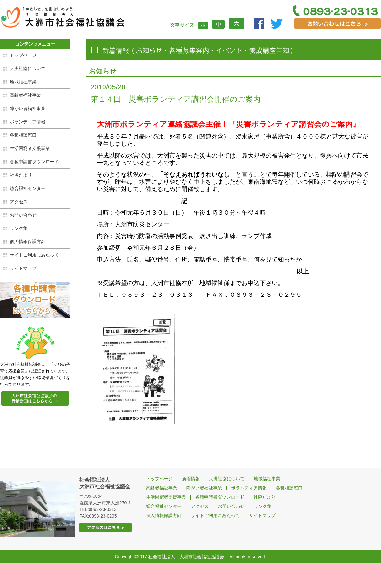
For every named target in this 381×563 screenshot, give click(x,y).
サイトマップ (23, 268)
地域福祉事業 (23, 81)
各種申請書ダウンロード (34, 161)
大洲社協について (27, 68)
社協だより (21, 175)
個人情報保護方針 (27, 241)
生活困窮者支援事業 (30, 148)
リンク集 (19, 228)
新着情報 (191, 478)
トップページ (23, 55)
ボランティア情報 (27, 121)
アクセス (19, 201)
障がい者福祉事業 (27, 108)
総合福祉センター (27, 188)
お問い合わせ (23, 214)
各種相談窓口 (23, 135)
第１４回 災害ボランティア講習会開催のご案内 (175, 99)
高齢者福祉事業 (25, 95)
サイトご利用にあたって (34, 254)
